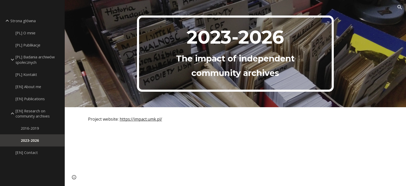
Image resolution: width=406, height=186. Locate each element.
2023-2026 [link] (30, 140)
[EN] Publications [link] (30, 98)
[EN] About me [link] (28, 86)
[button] (400, 7)
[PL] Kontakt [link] (26, 74)
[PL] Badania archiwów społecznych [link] (35, 59)
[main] (235, 54)
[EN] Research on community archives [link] (33, 113)
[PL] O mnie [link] (25, 32)
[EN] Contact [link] (27, 152)
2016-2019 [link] (30, 128)
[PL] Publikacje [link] (28, 45)
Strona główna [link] (23, 20)
